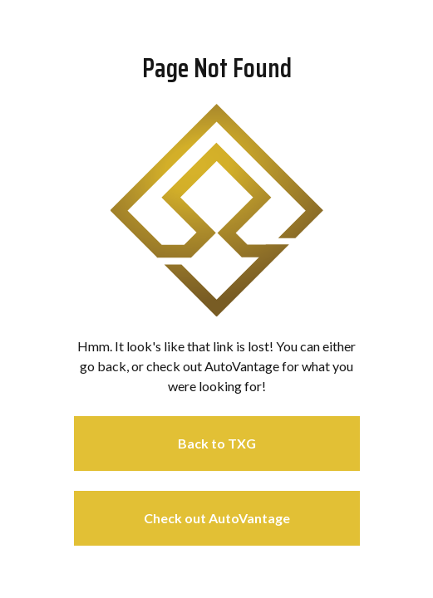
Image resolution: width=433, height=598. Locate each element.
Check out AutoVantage (217, 518)
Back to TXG (217, 443)
